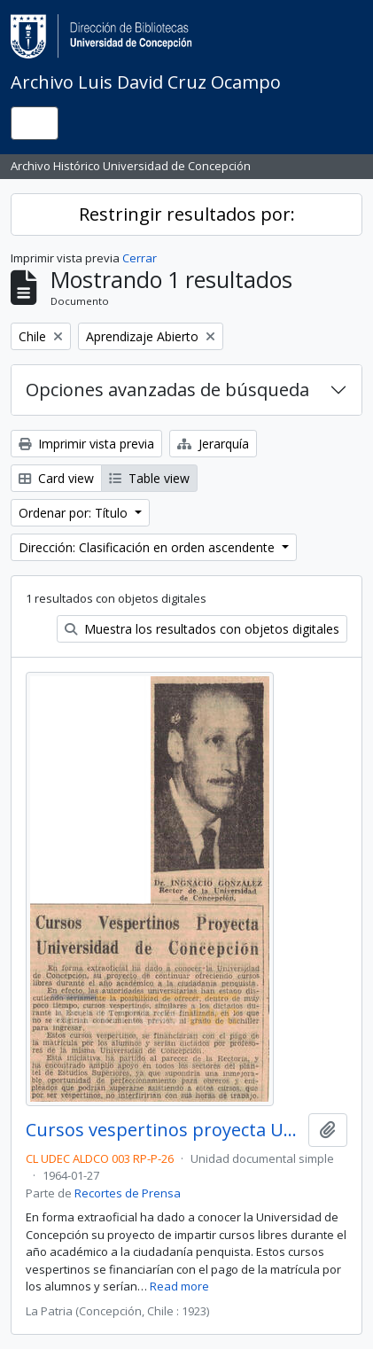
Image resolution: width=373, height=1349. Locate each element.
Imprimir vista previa (86, 443)
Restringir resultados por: (187, 214)
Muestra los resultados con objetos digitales (202, 628)
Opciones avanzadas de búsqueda (167, 390)
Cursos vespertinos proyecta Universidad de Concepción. (163, 1130)
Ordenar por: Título (75, 512)
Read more (179, 1286)
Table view (149, 478)
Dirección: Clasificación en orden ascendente (148, 547)
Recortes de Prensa (127, 1193)
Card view (56, 478)
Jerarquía (213, 443)
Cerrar (139, 258)
